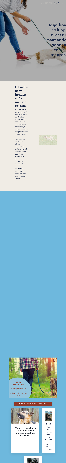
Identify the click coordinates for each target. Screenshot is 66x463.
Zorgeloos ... (58, 3)
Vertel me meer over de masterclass (33, 404)
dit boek (48, 442)
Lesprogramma (46, 3)
